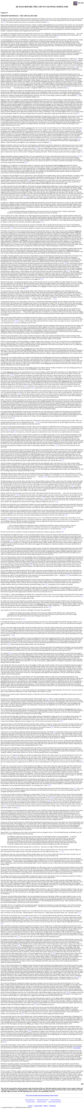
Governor (30, 1105)
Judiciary (45, 1105)
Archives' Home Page (29, 1099)
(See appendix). (77, 1047)
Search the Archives (30, 1101)
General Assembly (38, 1105)
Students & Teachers (41, 1101)
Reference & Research (55, 1099)
